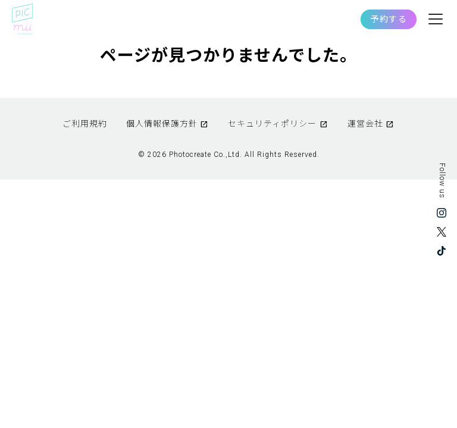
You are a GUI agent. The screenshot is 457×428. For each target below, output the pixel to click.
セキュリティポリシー (272, 123)
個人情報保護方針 (162, 123)
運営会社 (365, 123)
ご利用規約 (84, 123)
